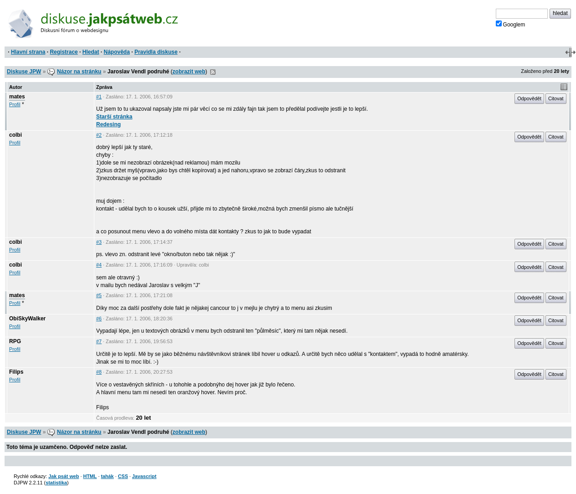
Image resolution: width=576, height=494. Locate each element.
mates (17, 96)
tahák (107, 476)
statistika (56, 482)
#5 (99, 295)
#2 (99, 135)
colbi (15, 135)
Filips (16, 372)
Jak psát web (63, 476)
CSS (123, 476)
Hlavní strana (28, 52)
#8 (99, 372)
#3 (99, 242)
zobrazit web (189, 71)
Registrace (63, 52)
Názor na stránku (79, 71)
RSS (213, 72)
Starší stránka (114, 116)
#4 (99, 265)
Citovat (556, 98)
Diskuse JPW (24, 71)
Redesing (108, 124)
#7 (99, 341)
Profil (15, 104)
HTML (90, 476)
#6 (99, 318)
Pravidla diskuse (156, 52)
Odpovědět (529, 98)
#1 (99, 96)
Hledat (90, 52)
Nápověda (117, 52)
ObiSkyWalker (27, 318)
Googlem (510, 24)
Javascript (144, 476)
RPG (15, 341)
